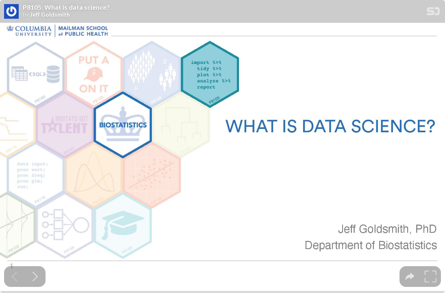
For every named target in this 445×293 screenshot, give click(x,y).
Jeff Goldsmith (50, 14)
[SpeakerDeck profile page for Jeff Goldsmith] (11, 12)
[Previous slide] (14, 276)
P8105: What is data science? (66, 7)
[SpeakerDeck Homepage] (433, 13)
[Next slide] (35, 276)
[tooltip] (410, 276)
